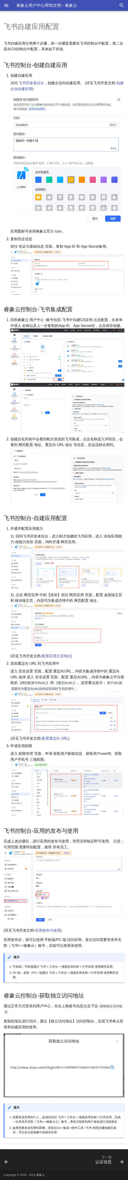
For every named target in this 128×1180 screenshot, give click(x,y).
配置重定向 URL (55, 738)
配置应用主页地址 (56, 656)
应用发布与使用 (47, 930)
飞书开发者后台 (31, 83)
